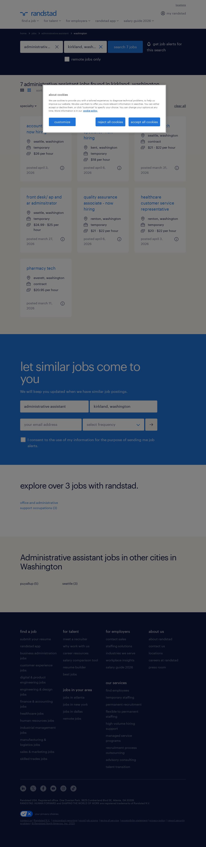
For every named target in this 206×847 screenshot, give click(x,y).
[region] (104, 109)
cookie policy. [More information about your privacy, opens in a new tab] (90, 110)
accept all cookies (144, 122)
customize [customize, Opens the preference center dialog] (62, 122)
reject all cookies (110, 122)
